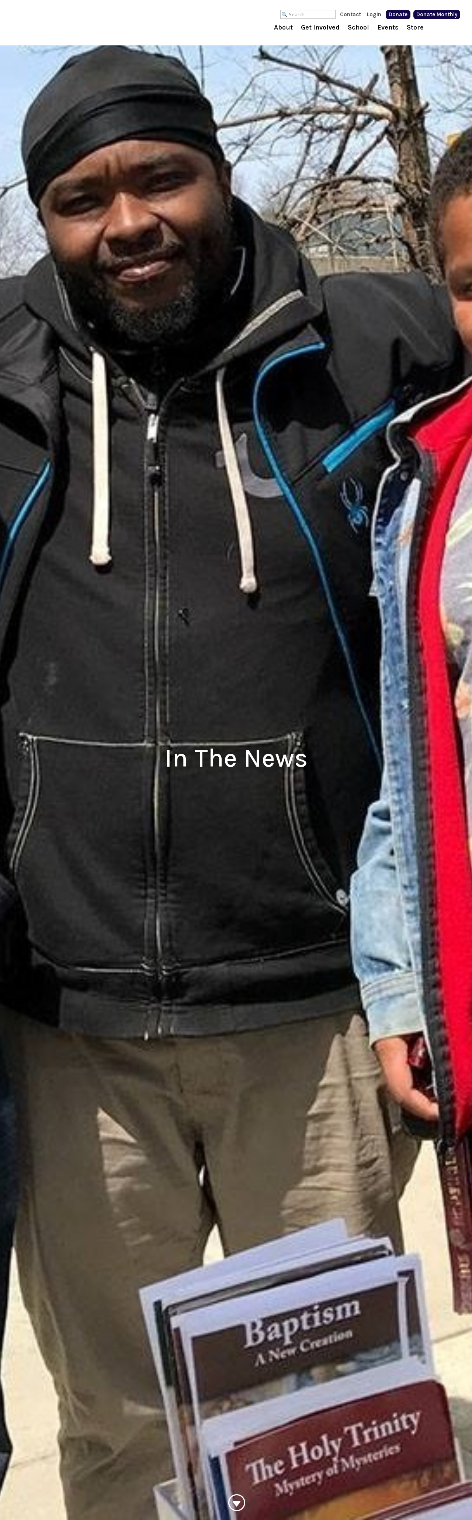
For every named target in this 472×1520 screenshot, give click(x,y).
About (283, 28)
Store (415, 28)
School (358, 28)
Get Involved (320, 28)
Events (388, 28)
